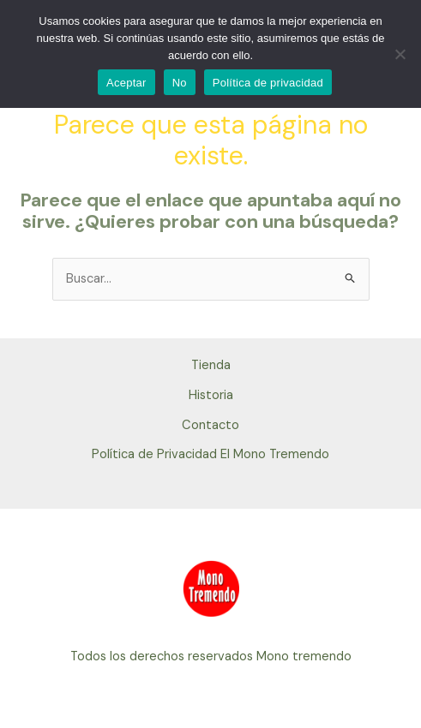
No (179, 82)
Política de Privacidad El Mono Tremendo (210, 454)
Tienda (211, 365)
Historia (211, 395)
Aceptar (126, 82)
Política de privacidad (268, 82)
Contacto (210, 425)
